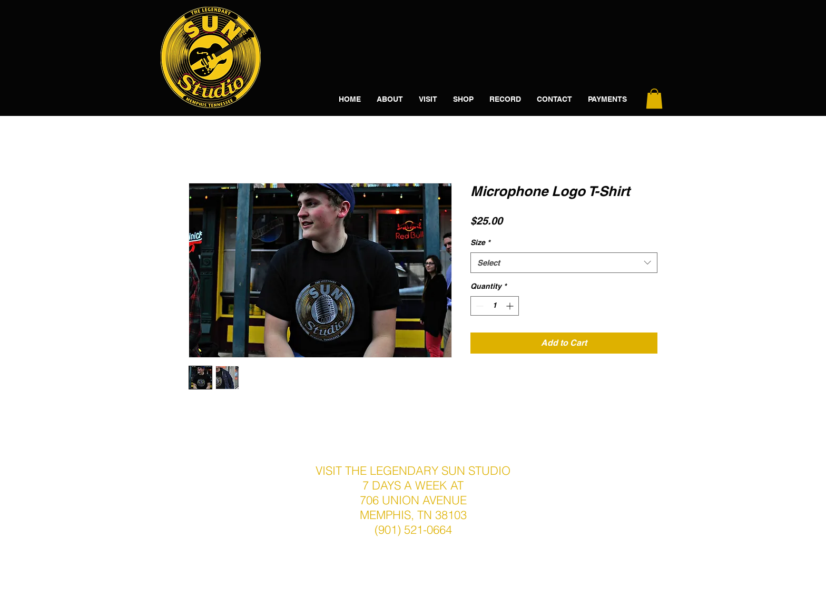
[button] (654, 99)
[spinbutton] (494, 306)
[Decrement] (478, 306)
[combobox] (563, 262)
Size (480, 242)
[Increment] (510, 306)
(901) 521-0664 (413, 529)
